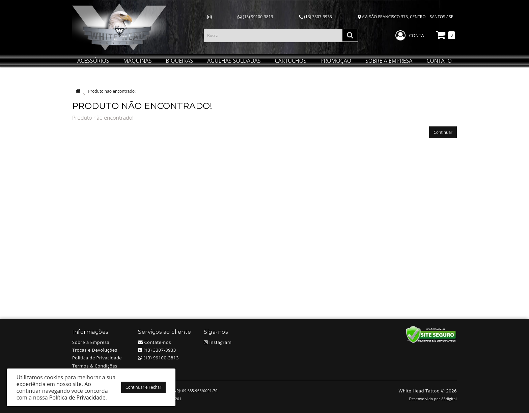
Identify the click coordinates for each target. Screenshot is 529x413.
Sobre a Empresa (90, 342)
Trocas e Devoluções (94, 350)
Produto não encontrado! (112, 91)
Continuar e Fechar (143, 387)
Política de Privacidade (97, 358)
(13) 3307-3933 (315, 17)
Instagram (217, 342)
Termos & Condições (94, 366)
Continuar (443, 132)
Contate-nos (154, 342)
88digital (449, 398)
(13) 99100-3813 (255, 17)
